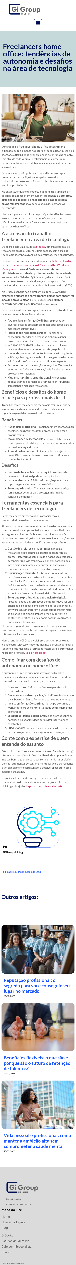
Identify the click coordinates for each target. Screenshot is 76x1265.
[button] (38, 23)
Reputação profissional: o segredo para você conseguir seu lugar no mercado (37, 985)
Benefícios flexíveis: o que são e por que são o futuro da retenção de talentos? (37, 1063)
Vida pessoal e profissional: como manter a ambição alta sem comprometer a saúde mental (37, 1141)
